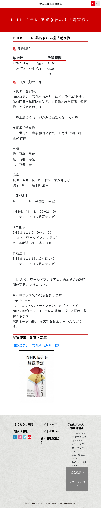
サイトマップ (49, 424)
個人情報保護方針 (50, 440)
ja (93, 3)
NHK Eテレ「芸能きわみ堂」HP (36, 345)
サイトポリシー (50, 431)
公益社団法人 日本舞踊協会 (76, 426)
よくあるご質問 (23, 424)
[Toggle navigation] (6, 4)
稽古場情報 (21, 431)
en (97, 3)
